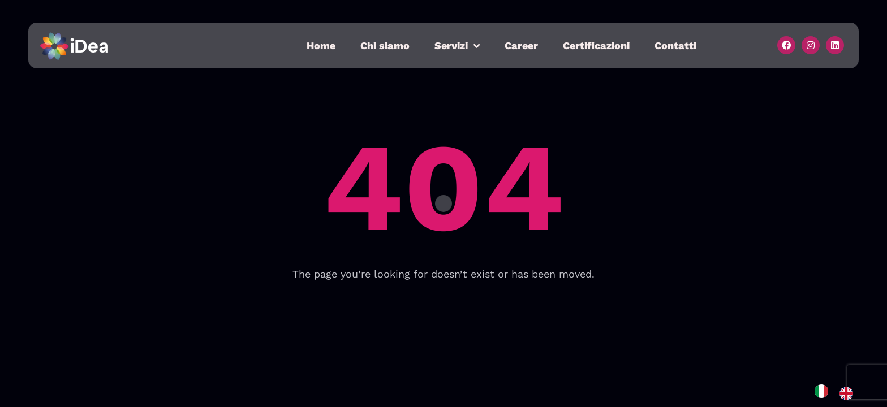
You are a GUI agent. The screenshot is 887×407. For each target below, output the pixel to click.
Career (521, 45)
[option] (849, 393)
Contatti (675, 45)
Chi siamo (385, 45)
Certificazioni (596, 45)
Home (321, 45)
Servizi (457, 46)
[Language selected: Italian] (839, 393)
